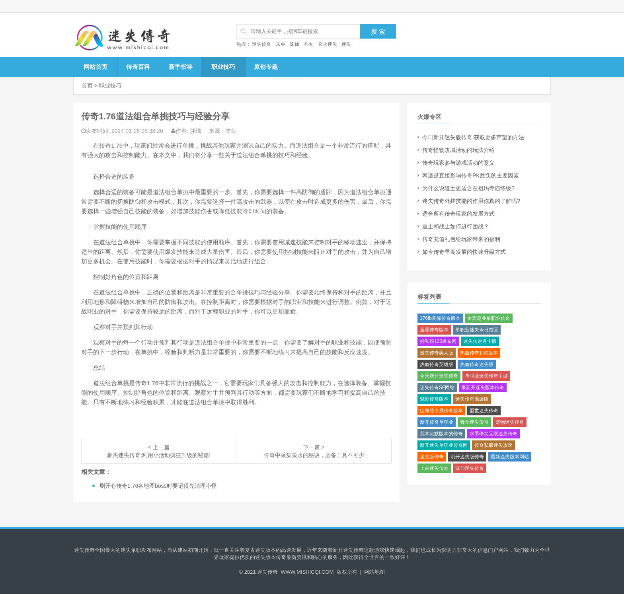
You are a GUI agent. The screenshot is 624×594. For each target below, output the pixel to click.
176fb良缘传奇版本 (440, 318)
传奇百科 (138, 66)
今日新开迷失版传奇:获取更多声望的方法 (473, 137)
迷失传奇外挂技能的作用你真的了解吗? (471, 201)
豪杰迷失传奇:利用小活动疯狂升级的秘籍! (159, 455)
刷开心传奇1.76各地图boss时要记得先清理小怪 (158, 486)
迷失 (346, 44)
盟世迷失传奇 (484, 410)
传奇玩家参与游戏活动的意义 (458, 163)
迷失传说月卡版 (480, 341)
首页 (87, 85)
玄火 (308, 44)
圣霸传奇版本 (434, 330)
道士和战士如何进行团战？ (455, 226)
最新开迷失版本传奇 (482, 387)
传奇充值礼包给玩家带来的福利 (461, 239)
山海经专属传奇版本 (441, 410)
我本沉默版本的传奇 (441, 433)
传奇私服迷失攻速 (493, 445)
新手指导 (181, 66)
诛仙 (294, 44)
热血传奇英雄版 (436, 364)
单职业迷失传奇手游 (486, 376)
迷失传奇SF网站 (437, 387)
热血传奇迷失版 (476, 364)
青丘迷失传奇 (474, 422)
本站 (231, 131)
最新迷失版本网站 (510, 457)
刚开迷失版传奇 (467, 457)
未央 (280, 44)
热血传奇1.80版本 (479, 353)
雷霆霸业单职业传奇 (488, 318)
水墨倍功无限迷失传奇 (493, 433)
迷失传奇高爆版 (472, 399)
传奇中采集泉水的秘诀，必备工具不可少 (314, 455)
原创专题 (266, 66)
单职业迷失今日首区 (476, 330)
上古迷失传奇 (434, 468)
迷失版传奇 (432, 457)
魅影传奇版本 (434, 399)
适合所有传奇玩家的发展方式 (458, 213)
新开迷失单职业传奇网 (444, 445)
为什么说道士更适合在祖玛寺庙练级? (468, 188)
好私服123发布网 (438, 341)
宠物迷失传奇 (509, 422)
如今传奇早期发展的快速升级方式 (464, 252)
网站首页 (95, 66)
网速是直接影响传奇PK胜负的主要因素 (470, 175)
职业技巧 (223, 66)
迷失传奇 (261, 44)
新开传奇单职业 (436, 422)
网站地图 (374, 572)
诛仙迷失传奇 (469, 468)
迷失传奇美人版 (436, 353)
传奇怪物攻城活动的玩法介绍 (458, 150)
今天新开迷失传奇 (439, 376)
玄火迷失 (327, 44)
